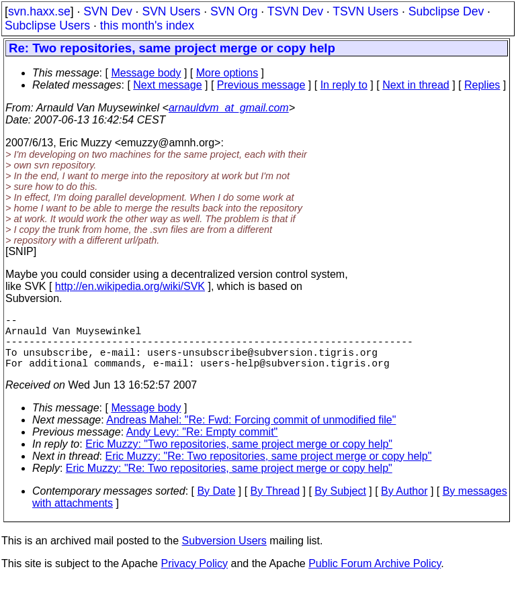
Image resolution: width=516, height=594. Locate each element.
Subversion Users (224, 554)
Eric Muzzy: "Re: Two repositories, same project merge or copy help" (268, 469)
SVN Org (233, 11)
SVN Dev (107, 11)
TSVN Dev (295, 11)
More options (227, 73)
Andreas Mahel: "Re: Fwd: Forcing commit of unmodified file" (251, 433)
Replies (482, 85)
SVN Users (171, 11)
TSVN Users (365, 11)
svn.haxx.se (39, 11)
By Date (216, 504)
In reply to (344, 85)
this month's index (147, 25)
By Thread (275, 504)
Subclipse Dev (446, 11)
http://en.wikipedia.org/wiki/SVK (130, 286)
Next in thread (415, 85)
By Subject (340, 504)
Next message (167, 85)
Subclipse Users (47, 25)
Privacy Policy (194, 577)
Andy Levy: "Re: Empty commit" (202, 445)
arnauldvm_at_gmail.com (229, 107)
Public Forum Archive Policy (374, 577)
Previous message (261, 85)
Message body (146, 73)
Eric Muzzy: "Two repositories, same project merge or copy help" (238, 457)
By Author (404, 504)
